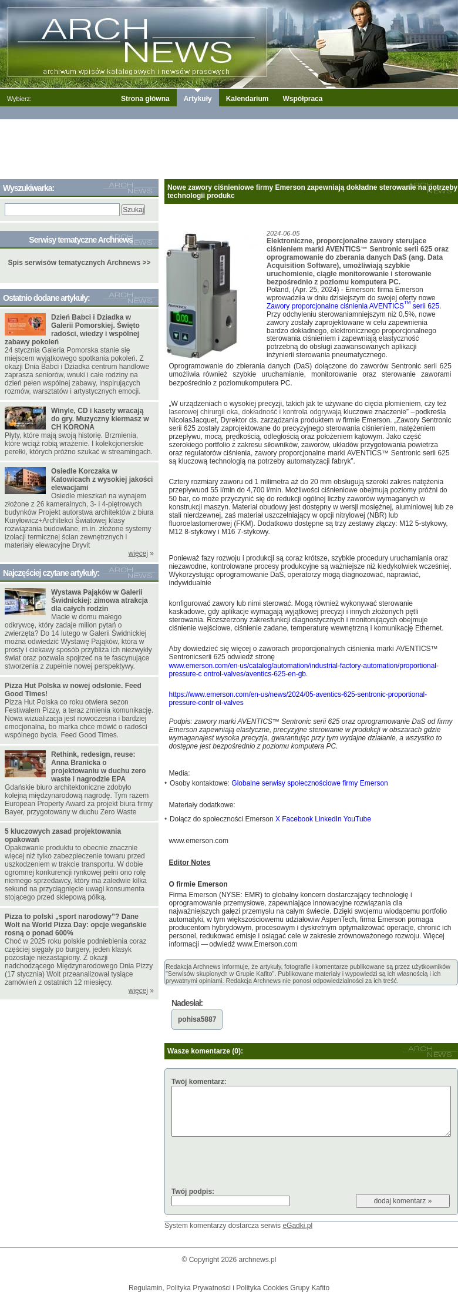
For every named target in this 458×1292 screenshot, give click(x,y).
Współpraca (302, 99)
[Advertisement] (229, 146)
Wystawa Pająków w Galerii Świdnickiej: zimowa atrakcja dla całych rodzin (99, 600)
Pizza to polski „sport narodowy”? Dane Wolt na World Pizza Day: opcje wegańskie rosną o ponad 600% (76, 924)
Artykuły (198, 99)
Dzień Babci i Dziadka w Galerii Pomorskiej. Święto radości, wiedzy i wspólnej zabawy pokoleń (72, 329)
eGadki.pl (297, 1225)
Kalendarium (247, 99)
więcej (138, 553)
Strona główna (145, 99)
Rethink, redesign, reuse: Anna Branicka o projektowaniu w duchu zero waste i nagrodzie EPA (98, 766)
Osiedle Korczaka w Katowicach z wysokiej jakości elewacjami (102, 479)
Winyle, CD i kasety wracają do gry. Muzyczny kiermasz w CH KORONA (100, 419)
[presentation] (260, 1161)
